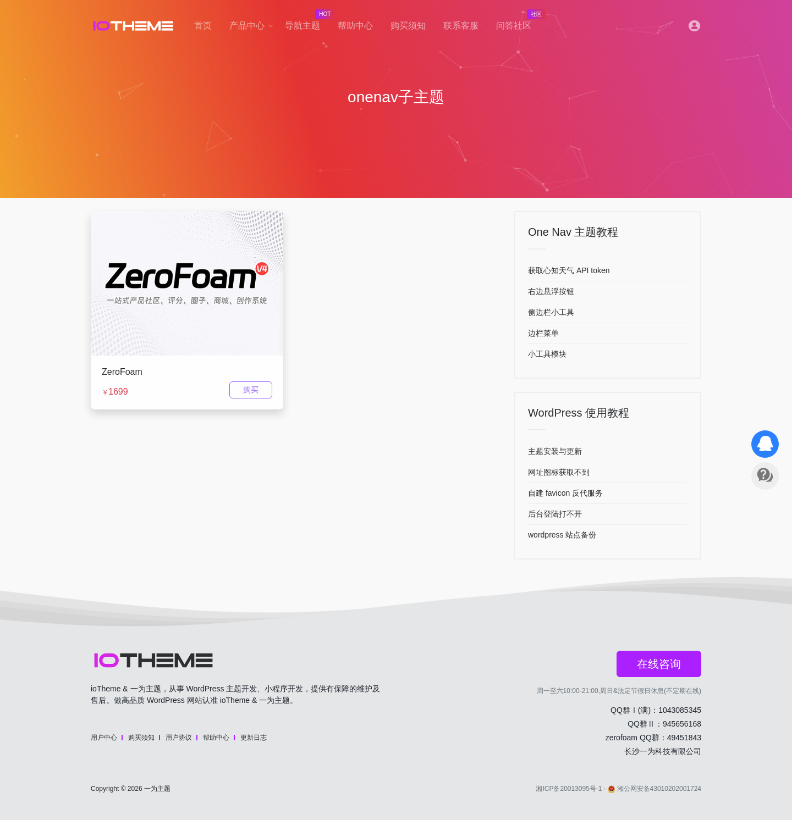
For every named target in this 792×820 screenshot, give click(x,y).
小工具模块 (547, 354)
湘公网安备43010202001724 (654, 789)
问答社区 (518, 22)
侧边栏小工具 (551, 312)
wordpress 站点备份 (562, 534)
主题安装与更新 (555, 451)
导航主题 (307, 22)
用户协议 (179, 737)
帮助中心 (355, 25)
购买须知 (408, 25)
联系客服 (461, 25)
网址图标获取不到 (559, 472)
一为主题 (157, 789)
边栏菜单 (543, 333)
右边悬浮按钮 (551, 291)
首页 (203, 25)
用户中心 (104, 737)
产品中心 (247, 25)
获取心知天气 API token (569, 270)
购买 (250, 389)
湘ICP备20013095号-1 (569, 789)
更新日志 (253, 737)
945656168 (682, 723)
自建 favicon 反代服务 (565, 493)
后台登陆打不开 (555, 513)
